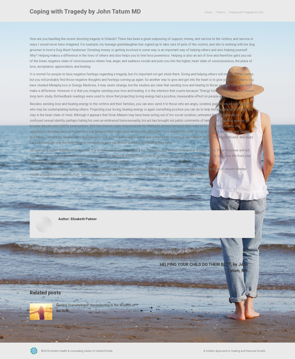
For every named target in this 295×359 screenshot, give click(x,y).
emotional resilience (140, 197)
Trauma (126, 189)
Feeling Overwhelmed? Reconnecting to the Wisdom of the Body (95, 308)
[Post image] (41, 311)
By (145, 189)
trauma (157, 197)
